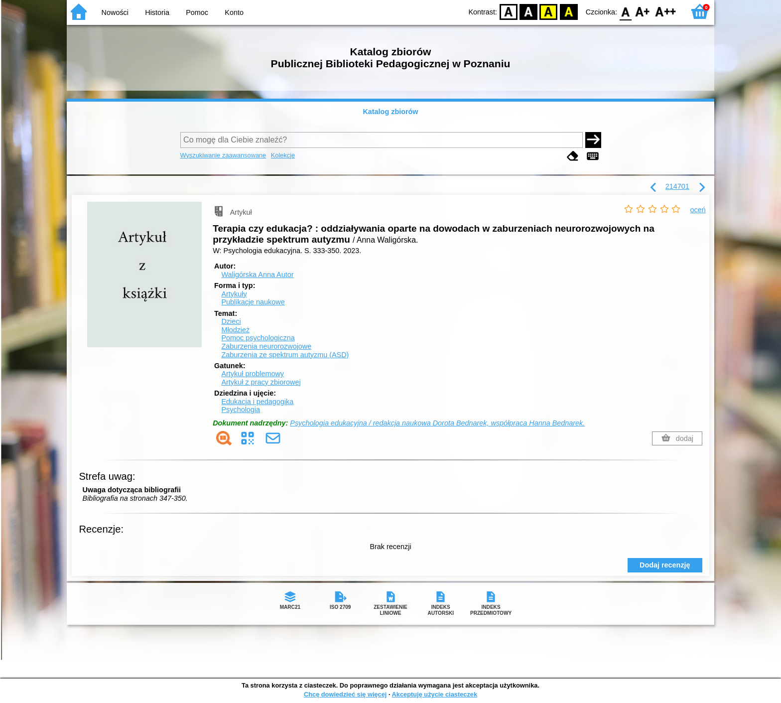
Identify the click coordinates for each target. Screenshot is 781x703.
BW (528, 11)
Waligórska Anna (257, 275)
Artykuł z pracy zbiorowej (260, 382)
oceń (698, 210)
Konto (234, 12)
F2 (665, 11)
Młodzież (235, 330)
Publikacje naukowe (252, 302)
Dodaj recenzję (665, 565)
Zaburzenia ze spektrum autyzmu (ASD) (285, 355)
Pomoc (197, 12)
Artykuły (234, 294)
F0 (625, 11)
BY (568, 11)
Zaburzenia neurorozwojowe (266, 346)
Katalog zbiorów (390, 112)
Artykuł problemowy (252, 374)
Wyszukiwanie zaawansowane (223, 155)
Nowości (115, 12)
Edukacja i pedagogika (257, 402)
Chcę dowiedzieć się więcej (345, 694)
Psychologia (240, 410)
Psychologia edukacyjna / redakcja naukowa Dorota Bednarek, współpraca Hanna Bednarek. (437, 423)
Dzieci (231, 321)
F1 (643, 11)
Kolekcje (283, 155)
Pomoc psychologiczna (257, 338)
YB (548, 11)
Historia (157, 12)
